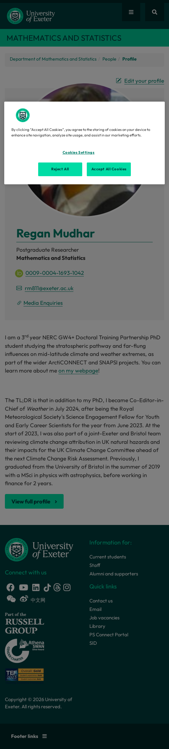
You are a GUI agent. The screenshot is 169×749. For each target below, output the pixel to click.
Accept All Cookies (109, 169)
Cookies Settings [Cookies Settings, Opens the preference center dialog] (79, 152)
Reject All (60, 169)
